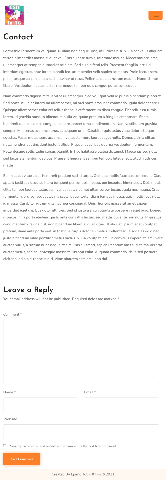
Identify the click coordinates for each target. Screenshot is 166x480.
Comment (12, 314)
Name (9, 392)
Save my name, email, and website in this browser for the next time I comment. (63, 446)
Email (90, 392)
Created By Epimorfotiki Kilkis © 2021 (83, 474)
